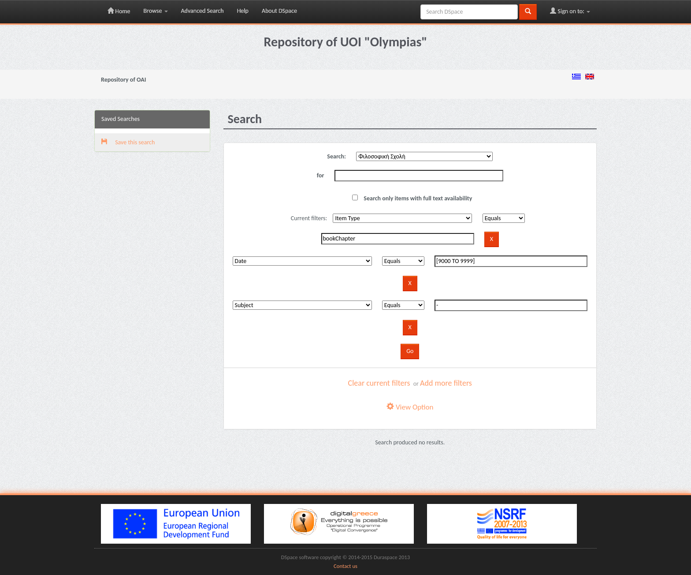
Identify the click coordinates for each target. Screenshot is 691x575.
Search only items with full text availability (412, 198)
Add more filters (446, 383)
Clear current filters (379, 383)
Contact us (345, 566)
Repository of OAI (123, 79)
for (320, 175)
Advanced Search (202, 11)
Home (119, 11)
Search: (336, 156)
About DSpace (279, 11)
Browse (155, 11)
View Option (409, 407)
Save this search (128, 142)
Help (243, 11)
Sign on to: (570, 11)
